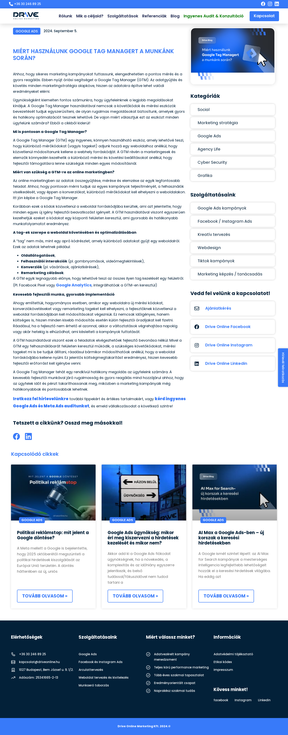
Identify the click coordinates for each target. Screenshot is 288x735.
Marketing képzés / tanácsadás (230, 274)
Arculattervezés (91, 670)
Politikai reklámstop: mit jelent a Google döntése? (53, 535)
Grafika (205, 175)
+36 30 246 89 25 (32, 654)
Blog (175, 16)
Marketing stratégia (218, 123)
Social (204, 109)
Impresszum (223, 670)
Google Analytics (74, 285)
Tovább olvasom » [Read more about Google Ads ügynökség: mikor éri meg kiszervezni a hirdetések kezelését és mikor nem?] (135, 596)
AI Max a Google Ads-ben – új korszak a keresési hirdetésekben (231, 538)
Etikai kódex (223, 662)
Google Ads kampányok (222, 208)
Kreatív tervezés (214, 234)
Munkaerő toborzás (94, 685)
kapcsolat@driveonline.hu (39, 662)
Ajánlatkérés (218, 308)
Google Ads (27, 31)
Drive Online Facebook (228, 327)
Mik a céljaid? (89, 16)
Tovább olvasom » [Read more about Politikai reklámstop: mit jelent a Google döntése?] (44, 596)
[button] (16, 436)
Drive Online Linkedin (226, 363)
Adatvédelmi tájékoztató (233, 654)
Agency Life (209, 149)
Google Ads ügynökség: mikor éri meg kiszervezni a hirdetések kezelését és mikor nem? (143, 538)
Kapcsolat (264, 16)
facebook (221, 700)
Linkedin (264, 700)
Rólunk (65, 16)
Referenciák (154, 16)
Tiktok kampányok (216, 261)
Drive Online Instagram (228, 345)
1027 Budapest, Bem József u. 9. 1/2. (46, 670)
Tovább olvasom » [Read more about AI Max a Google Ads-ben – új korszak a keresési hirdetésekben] (226, 596)
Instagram (243, 700)
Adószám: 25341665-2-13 (38, 677)
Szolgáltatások (122, 16)
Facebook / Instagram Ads (225, 221)
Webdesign (209, 247)
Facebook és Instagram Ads (101, 662)
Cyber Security (212, 162)
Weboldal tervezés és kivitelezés (104, 677)
